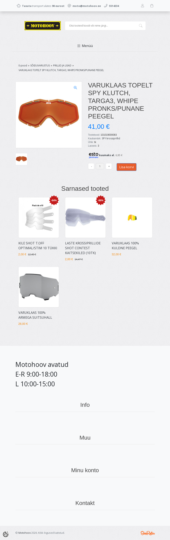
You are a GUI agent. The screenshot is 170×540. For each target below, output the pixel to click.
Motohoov (24, 533)
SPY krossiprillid (111, 138)
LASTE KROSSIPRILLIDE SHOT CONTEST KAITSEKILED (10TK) (83, 248)
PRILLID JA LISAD (62, 65)
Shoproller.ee (148, 533)
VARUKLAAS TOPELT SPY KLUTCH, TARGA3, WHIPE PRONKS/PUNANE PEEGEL (61, 70)
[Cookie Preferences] (5, 534)
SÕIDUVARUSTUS (40, 65)
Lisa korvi (126, 167)
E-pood (23, 65)
